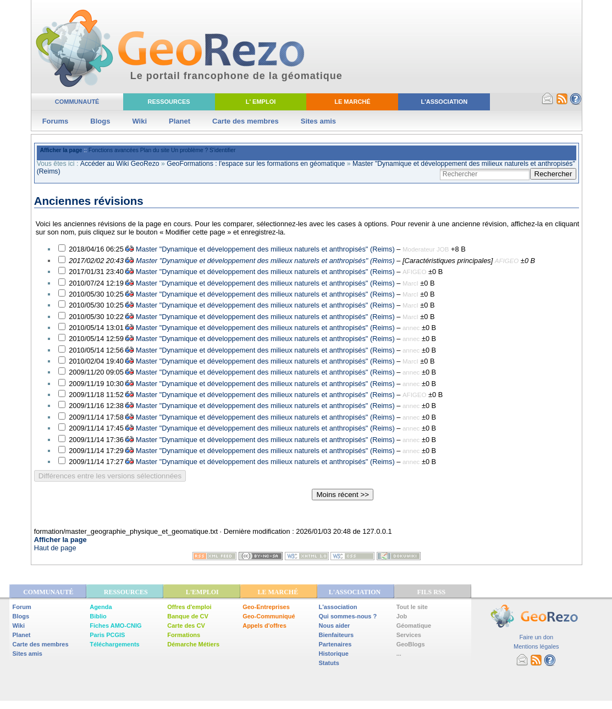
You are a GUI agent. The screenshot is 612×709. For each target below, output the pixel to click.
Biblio (98, 616)
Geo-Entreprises (266, 607)
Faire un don (536, 637)
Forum (22, 607)
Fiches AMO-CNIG (115, 625)
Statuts (329, 663)
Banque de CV (187, 616)
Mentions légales (536, 646)
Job (401, 616)
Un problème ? (189, 150)
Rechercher (553, 174)
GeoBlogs (410, 644)
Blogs (100, 121)
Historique (334, 653)
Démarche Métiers (193, 644)
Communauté (77, 101)
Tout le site (412, 607)
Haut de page (55, 548)
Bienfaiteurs (336, 635)
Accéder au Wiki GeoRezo (119, 164)
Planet (179, 121)
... (398, 653)
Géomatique (414, 625)
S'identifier (222, 150)
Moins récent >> (342, 494)
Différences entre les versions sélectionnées (110, 476)
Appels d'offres (264, 625)
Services (408, 635)
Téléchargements (114, 644)
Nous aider (334, 625)
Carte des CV (186, 625)
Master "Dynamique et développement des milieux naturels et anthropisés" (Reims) (265, 249)
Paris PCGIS (107, 635)
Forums (55, 121)
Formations (183, 635)
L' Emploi (261, 101)
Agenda (101, 607)
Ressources (169, 101)
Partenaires (335, 644)
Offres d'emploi (189, 607)
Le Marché (352, 101)
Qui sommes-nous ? (348, 616)
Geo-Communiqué (268, 616)
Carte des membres (245, 121)
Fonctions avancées (114, 150)
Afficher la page (61, 150)
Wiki (139, 121)
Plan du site (154, 150)
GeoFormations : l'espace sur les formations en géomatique (256, 164)
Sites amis (318, 121)
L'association (338, 607)
